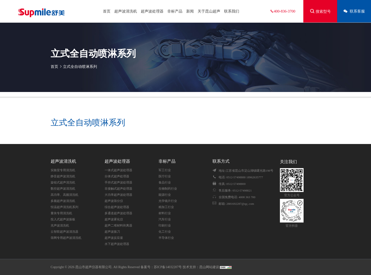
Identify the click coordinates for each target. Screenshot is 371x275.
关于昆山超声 (209, 11)
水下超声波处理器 (117, 244)
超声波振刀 (112, 231)
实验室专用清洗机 (63, 170)
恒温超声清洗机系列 (64, 207)
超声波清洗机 (125, 11)
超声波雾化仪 (114, 219)
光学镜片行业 (168, 201)
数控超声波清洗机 (63, 188)
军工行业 (165, 170)
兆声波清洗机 (60, 225)
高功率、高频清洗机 (64, 194)
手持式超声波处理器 (118, 182)
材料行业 (165, 213)
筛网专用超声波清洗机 (66, 238)
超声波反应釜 (114, 238)
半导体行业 (166, 238)
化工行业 (165, 231)
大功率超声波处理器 (118, 194)
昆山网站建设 (209, 267)
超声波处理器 (152, 11)
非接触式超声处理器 (118, 188)
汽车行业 (165, 219)
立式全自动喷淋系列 (80, 67)
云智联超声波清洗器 (64, 231)
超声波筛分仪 (114, 201)
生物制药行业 (168, 188)
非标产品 (174, 11)
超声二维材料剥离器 (118, 225)
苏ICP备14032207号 (168, 267)
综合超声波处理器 (117, 207)
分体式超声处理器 (117, 176)
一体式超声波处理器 (118, 170)
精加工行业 (166, 207)
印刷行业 (165, 225)
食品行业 (165, 182)
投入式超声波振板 (63, 219)
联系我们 (231, 11)
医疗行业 (165, 176)
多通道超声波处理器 (118, 213)
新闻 (190, 11)
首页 (106, 11)
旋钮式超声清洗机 (63, 182)
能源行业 (165, 194)
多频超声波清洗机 (63, 201)
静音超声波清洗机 (63, 176)
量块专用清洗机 (61, 213)
